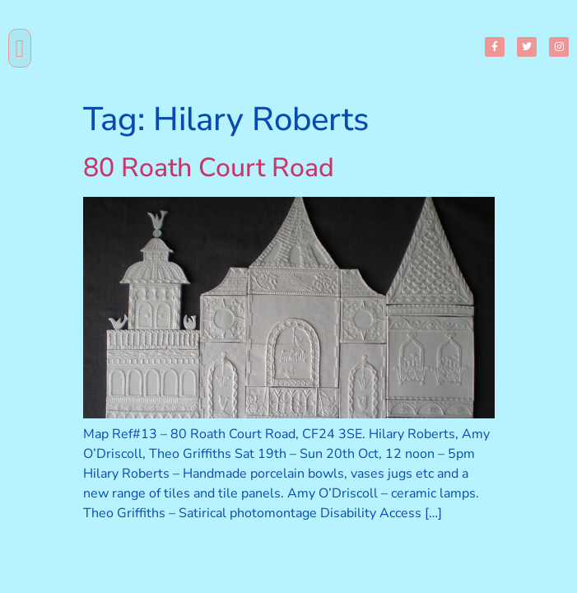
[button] (19, 48)
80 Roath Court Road (208, 167)
